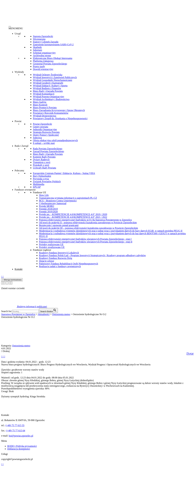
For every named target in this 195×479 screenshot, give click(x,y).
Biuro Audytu (39, 102)
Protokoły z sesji (41, 165)
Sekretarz (37, 50)
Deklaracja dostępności (18, 449)
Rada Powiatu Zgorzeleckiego (47, 148)
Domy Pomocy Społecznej (46, 135)
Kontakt (19, 269)
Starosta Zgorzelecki (43, 36)
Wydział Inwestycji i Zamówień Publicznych (55, 77)
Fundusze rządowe (42, 250)
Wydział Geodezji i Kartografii (48, 83)
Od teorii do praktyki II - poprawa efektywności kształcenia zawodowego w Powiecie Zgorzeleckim (88, 222)
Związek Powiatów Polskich (47, 181)
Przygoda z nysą (41, 178)
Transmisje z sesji (41, 162)
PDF (190, 354)
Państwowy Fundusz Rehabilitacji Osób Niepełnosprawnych (68, 263)
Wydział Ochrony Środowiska (47, 74)
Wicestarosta (39, 39)
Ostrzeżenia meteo (21, 345)
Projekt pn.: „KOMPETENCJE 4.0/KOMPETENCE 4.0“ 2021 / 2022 (73, 217)
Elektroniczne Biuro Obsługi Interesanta (52, 58)
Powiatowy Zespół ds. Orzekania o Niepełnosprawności (60, 118)
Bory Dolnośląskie (42, 176)
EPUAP (37, 187)
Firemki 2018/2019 (48, 209)
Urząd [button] (18, 33)
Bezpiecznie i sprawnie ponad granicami (58, 225)
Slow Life (44, 195)
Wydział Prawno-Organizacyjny (48, 96)
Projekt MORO (46, 206)
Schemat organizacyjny (44, 52)
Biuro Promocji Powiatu (45, 107)
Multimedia (38, 184)
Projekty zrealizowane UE (52, 247)
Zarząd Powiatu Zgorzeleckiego (48, 151)
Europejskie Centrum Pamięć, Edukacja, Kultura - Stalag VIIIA (64, 173)
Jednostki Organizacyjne (45, 129)
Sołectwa (37, 137)
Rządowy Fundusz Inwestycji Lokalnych (59, 252)
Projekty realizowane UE (51, 244)
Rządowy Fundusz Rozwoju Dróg (55, 258)
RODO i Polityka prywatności (22, 446)
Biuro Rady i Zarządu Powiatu (48, 91)
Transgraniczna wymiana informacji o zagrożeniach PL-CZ (68, 198)
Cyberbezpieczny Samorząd (52, 203)
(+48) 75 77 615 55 (14, 425)
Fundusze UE (39, 192)
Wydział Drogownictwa (44, 115)
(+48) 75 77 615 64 (15, 430)
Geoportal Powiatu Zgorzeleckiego (50, 63)
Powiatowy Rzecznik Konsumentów (50, 113)
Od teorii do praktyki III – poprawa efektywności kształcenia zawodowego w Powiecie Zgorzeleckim (88, 228)
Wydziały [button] (19, 72)
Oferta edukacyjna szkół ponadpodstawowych (55, 140)
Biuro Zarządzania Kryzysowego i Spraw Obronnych (59, 110)
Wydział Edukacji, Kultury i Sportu (50, 85)
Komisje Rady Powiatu (44, 157)
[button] (16, 28)
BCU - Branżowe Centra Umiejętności (58, 200)
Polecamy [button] (19, 170)
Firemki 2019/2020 (48, 211)
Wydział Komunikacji (43, 94)
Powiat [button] (18, 121)
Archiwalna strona (42, 55)
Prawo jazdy (39, 66)
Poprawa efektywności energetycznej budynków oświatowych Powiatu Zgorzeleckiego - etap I (85, 239)
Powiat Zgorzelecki (42, 124)
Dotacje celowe (46, 261)
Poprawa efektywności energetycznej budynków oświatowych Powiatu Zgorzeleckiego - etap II (85, 241)
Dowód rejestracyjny (43, 69)
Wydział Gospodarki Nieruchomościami (52, 80)
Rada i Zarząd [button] (21, 146)
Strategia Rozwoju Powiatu (46, 132)
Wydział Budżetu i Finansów (47, 88)
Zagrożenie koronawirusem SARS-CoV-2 (53, 44)
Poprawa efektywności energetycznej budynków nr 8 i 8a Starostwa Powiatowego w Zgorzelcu (85, 220)
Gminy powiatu (40, 126)
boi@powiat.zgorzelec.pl (21, 435)
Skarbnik (37, 47)
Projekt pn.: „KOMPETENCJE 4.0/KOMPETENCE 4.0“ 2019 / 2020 (73, 214)
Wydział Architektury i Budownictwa (51, 99)
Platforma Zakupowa (43, 61)
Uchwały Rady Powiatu (44, 167)
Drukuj (5, 351)
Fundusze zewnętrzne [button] (25, 189)
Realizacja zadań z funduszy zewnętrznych (60, 266)
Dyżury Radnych (41, 159)
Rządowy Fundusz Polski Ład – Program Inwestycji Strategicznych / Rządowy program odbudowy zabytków (92, 255)
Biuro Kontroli (40, 104)
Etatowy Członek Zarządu (45, 41)
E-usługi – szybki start (44, 143)
